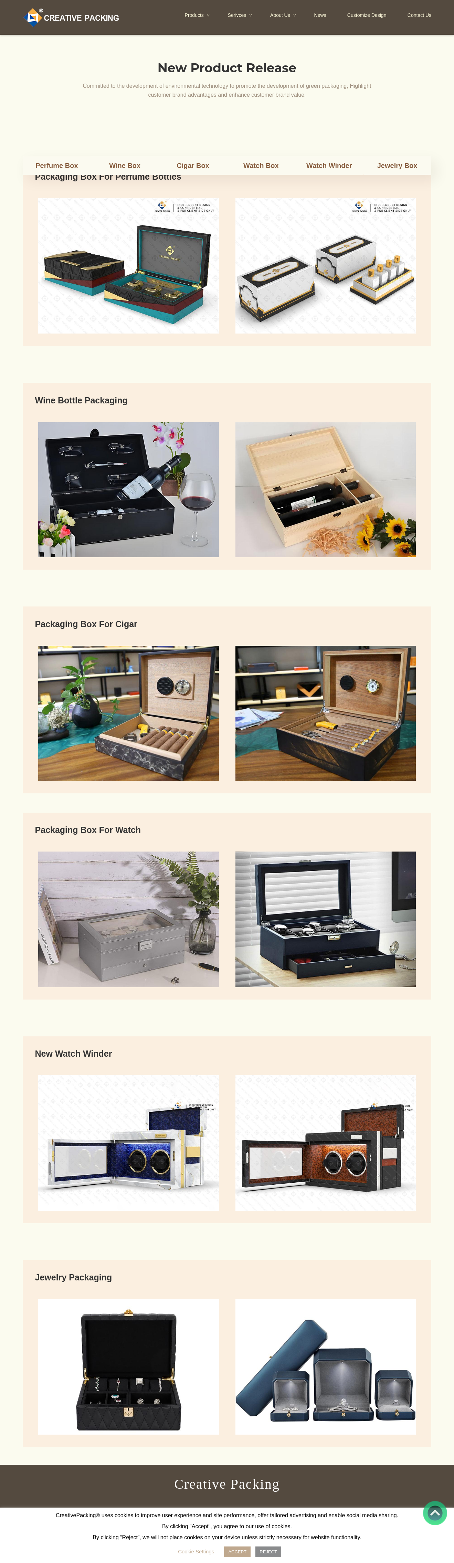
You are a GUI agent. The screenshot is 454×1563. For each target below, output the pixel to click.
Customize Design (367, 15)
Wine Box (124, 165)
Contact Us (419, 15)
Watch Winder (329, 165)
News (320, 15)
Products (198, 15)
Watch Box (261, 165)
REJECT (268, 1551)
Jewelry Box (397, 165)
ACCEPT (237, 1551)
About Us (283, 15)
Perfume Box (56, 165)
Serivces (240, 15)
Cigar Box (193, 165)
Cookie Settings (196, 1551)
